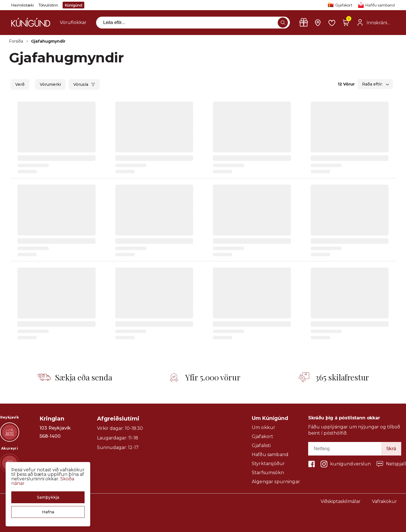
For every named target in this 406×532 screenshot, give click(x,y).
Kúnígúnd (73, 5)
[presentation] (73, 23)
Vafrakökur (384, 501)
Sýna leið (51, 444)
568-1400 (50, 436)
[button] (48, 497)
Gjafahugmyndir (48, 41)
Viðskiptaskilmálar (341, 501)
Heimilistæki (22, 5)
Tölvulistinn (48, 5)
